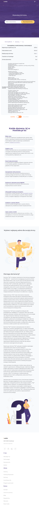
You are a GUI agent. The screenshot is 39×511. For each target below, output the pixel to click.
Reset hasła (6, 504)
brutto (26, 117)
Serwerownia (7, 462)
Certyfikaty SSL (7, 480)
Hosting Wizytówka (8, 474)
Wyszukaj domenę (28, 21)
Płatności (6, 501)
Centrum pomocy (8, 492)
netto (12, 117)
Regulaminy (7, 498)
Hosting (6, 471)
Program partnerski (8, 483)
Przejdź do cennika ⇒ (15, 142)
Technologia (7, 459)
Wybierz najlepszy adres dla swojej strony (19, 230)
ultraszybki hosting (27, 193)
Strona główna (8, 41)
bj (22, 41)
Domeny (17, 41)
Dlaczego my (7, 456)
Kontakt (6, 489)
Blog (5, 495)
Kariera (5, 465)
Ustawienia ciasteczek (8, 443)
